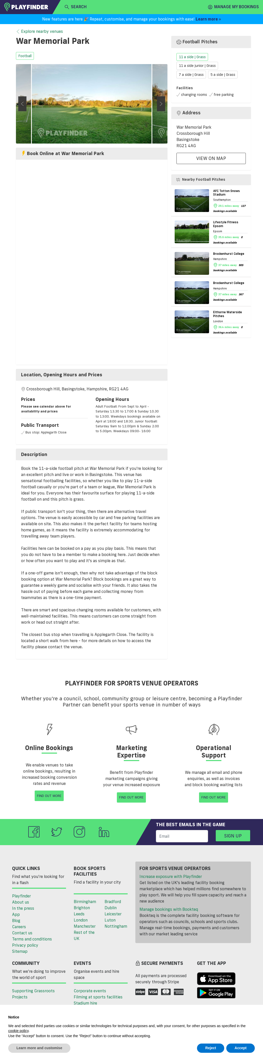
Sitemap (19, 951)
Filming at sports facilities (98, 996)
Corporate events (90, 990)
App (16, 914)
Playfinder (21, 895)
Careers (19, 926)
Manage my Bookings (233, 7)
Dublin (111, 907)
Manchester (85, 926)
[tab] (91, 375)
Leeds (79, 913)
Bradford (113, 901)
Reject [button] (210, 1048)
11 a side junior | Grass (197, 66)
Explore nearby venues (39, 31)
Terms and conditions (32, 939)
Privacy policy (25, 945)
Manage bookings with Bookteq (168, 909)
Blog (16, 920)
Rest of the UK (84, 935)
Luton (110, 920)
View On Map (211, 158)
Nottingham (116, 926)
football (25, 56)
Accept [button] (240, 1048)
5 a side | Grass (222, 74)
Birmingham (85, 901)
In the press (23, 908)
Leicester (113, 913)
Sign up (233, 836)
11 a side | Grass (192, 57)
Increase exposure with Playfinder (170, 876)
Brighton (82, 907)
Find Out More (49, 796)
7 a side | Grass (191, 74)
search (76, 7)
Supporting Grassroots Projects (33, 993)
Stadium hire (85, 1003)
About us (20, 902)
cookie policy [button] (18, 1031)
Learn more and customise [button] (39, 1048)
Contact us (22, 932)
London (81, 920)
